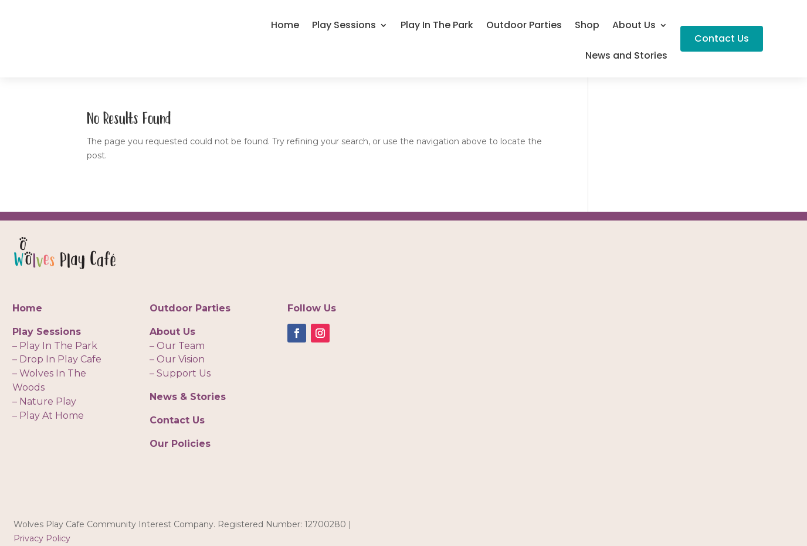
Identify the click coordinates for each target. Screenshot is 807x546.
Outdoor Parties (524, 26)
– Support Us (180, 373)
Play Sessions (344, 26)
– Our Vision (177, 359)
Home (285, 26)
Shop (587, 26)
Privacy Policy (41, 538)
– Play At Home (48, 415)
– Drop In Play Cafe (56, 359)
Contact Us (721, 38)
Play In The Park (437, 26)
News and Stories (626, 57)
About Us (634, 26)
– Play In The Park (54, 345)
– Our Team (177, 345)
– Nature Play (44, 401)
